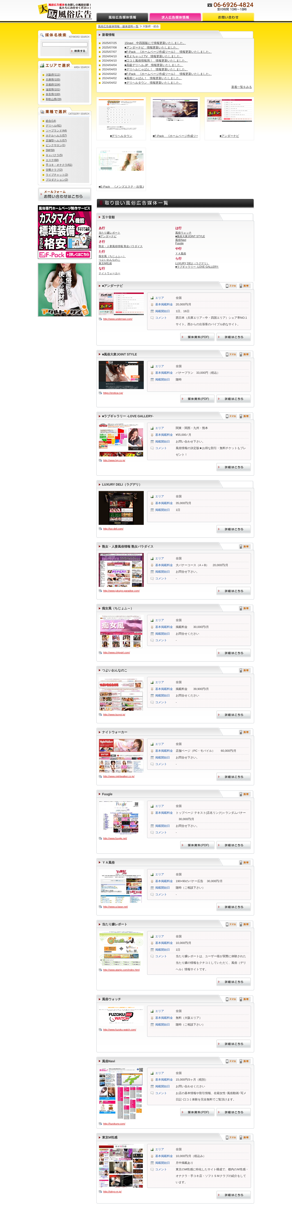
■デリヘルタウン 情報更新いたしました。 (153, 82)
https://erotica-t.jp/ (113, 393)
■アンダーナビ (229, 136)
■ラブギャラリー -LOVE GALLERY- (197, 266)
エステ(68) (52, 160)
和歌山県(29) (53, 99)
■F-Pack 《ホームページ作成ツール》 (175, 136)
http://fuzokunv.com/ (114, 1123)
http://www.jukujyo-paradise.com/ (121, 590)
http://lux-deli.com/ (113, 528)
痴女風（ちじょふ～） (112, 256)
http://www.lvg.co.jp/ (114, 460)
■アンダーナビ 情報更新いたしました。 (152, 47)
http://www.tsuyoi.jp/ (114, 714)
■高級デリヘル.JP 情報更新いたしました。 (154, 65)
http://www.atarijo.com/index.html (121, 969)
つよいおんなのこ (109, 259)
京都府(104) (53, 84)
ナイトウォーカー (109, 273)
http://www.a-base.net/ (115, 906)
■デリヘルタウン (121, 136)
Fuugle (179, 243)
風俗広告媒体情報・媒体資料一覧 (118, 26)
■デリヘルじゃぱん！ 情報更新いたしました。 (156, 69)
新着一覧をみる (241, 87)
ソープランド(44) (56, 130)
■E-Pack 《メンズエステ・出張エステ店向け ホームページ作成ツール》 (121, 186)
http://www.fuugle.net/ (115, 838)
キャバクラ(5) (54, 155)
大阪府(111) (53, 74)
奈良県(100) (53, 94)
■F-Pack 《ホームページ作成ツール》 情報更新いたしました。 (168, 51)
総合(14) (51, 120)
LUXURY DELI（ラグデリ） (192, 263)
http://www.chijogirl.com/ (116, 652)
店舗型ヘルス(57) (56, 140)
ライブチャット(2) (57, 174)
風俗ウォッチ (183, 232)
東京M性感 (105, 263)
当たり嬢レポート (109, 232)
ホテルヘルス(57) (56, 135)
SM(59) (50, 150)
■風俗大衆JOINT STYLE (190, 236)
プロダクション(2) (57, 179)
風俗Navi (180, 240)
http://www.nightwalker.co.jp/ (119, 776)
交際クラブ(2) (54, 169)
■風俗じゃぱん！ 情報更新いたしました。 (153, 78)
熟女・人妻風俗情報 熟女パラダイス (121, 246)
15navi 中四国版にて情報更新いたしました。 (155, 43)
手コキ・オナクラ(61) (59, 164)
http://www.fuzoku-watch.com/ (119, 1029)
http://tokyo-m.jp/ (112, 1191)
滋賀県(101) (53, 89)
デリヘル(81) (53, 125)
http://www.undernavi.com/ (117, 319)
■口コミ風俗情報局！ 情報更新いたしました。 (156, 60)
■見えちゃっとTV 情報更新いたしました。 (154, 56)
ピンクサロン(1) (55, 145)
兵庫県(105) (53, 79)
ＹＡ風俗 (180, 253)
